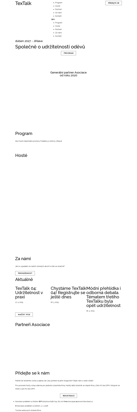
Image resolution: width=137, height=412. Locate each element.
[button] (68, 19)
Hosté (57, 6)
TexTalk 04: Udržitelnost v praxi (29, 292)
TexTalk (23, 3)
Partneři (58, 9)
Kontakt (58, 16)
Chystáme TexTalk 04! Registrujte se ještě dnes (68, 292)
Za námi (58, 13)
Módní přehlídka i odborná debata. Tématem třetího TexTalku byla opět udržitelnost (103, 297)
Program (58, 3)
